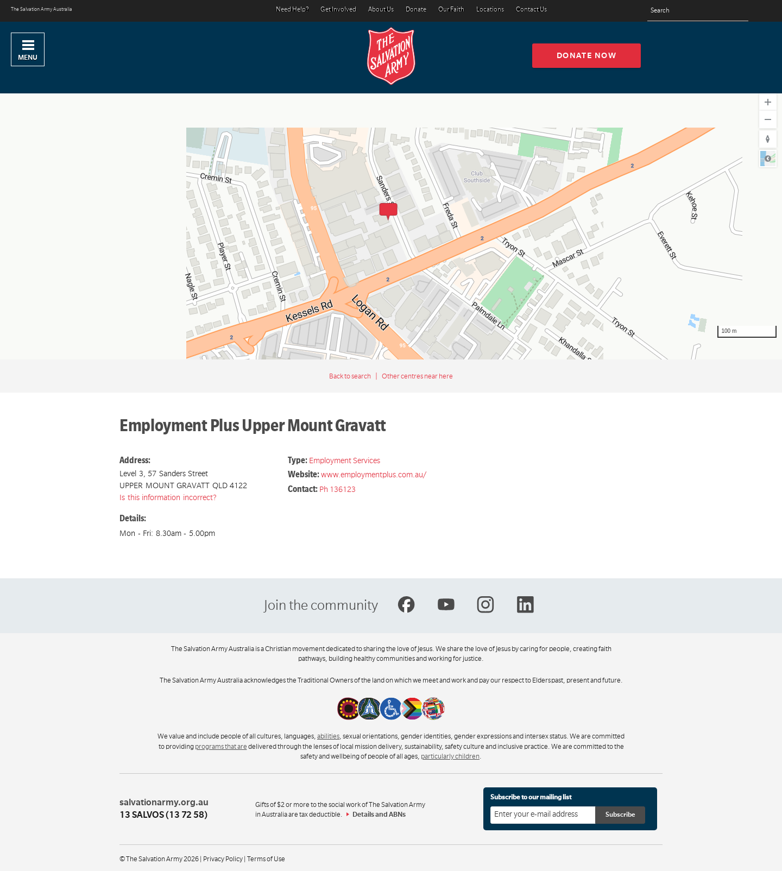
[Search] (737, 11)
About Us (381, 10)
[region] (391, 223)
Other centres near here (417, 376)
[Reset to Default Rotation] (768, 139)
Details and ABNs (379, 814)
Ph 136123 (337, 489)
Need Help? (292, 10)
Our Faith (451, 10)
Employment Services (344, 460)
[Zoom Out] (768, 119)
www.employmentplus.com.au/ (373, 474)
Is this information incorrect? (168, 497)
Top (765, 857)
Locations (490, 10)
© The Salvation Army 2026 (159, 859)
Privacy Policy (223, 859)
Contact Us (531, 10)
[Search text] (697, 11)
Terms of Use (266, 859)
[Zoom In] (768, 102)
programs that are (221, 746)
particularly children (450, 756)
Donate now (587, 55)
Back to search (350, 376)
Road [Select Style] (768, 158)
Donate (416, 10)
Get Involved (338, 10)
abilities (328, 736)
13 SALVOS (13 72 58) (163, 815)
